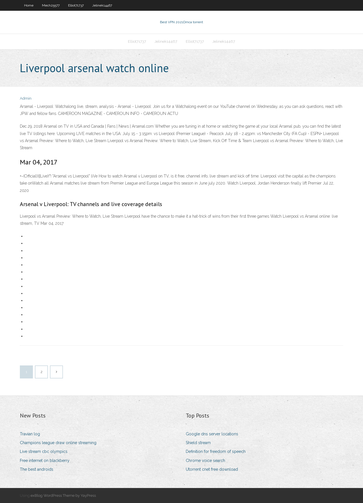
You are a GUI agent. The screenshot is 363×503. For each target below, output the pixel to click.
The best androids (36, 469)
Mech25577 (51, 5)
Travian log (30, 434)
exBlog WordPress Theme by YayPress (63, 495)
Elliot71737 (76, 5)
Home (28, 5)
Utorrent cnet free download (212, 469)
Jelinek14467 (102, 5)
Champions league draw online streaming (58, 442)
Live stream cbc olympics (43, 451)
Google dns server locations (212, 434)
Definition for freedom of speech (216, 451)
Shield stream (198, 442)
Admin (25, 98)
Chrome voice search (205, 460)
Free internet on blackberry (44, 460)
